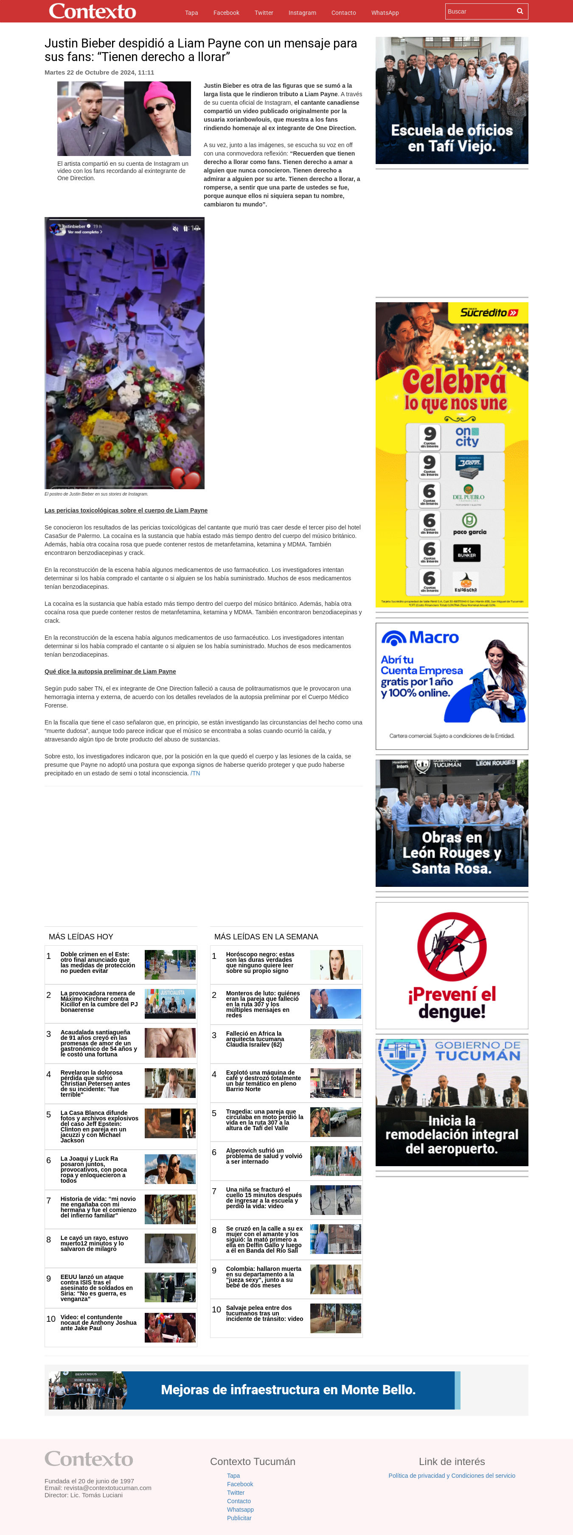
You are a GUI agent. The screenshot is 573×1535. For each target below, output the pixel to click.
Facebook (226, 12)
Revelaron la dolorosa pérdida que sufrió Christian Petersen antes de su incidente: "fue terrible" (95, 1083)
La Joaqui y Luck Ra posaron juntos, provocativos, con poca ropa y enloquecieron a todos (94, 1169)
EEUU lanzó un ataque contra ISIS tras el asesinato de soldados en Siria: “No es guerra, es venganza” (97, 1287)
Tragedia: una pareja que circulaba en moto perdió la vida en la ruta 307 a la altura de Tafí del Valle (264, 1119)
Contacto (343, 12)
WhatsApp (385, 12)
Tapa (191, 12)
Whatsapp (240, 1509)
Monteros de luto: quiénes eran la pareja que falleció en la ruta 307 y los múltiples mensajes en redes (263, 1004)
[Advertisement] (204, 862)
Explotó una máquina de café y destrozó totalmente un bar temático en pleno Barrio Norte (263, 1080)
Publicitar (239, 1518)
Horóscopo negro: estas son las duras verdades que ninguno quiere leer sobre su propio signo (260, 962)
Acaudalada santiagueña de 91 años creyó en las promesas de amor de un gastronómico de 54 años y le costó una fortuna (99, 1043)
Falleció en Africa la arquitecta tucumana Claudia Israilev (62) (255, 1039)
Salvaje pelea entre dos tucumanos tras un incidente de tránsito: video (264, 1313)
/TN (195, 773)
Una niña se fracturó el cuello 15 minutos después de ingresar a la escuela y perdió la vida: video (264, 1197)
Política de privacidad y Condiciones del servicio (452, 1475)
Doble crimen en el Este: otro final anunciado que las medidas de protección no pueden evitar (98, 962)
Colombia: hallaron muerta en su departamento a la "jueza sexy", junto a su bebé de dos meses (263, 1277)
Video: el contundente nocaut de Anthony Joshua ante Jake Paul (99, 1323)
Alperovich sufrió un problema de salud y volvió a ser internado (264, 1156)
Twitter (264, 12)
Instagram (302, 12)
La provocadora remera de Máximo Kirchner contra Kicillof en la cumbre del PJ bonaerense (99, 1001)
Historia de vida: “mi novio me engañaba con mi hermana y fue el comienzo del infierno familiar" (99, 1207)
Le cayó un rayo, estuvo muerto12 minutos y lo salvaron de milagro (95, 1243)
